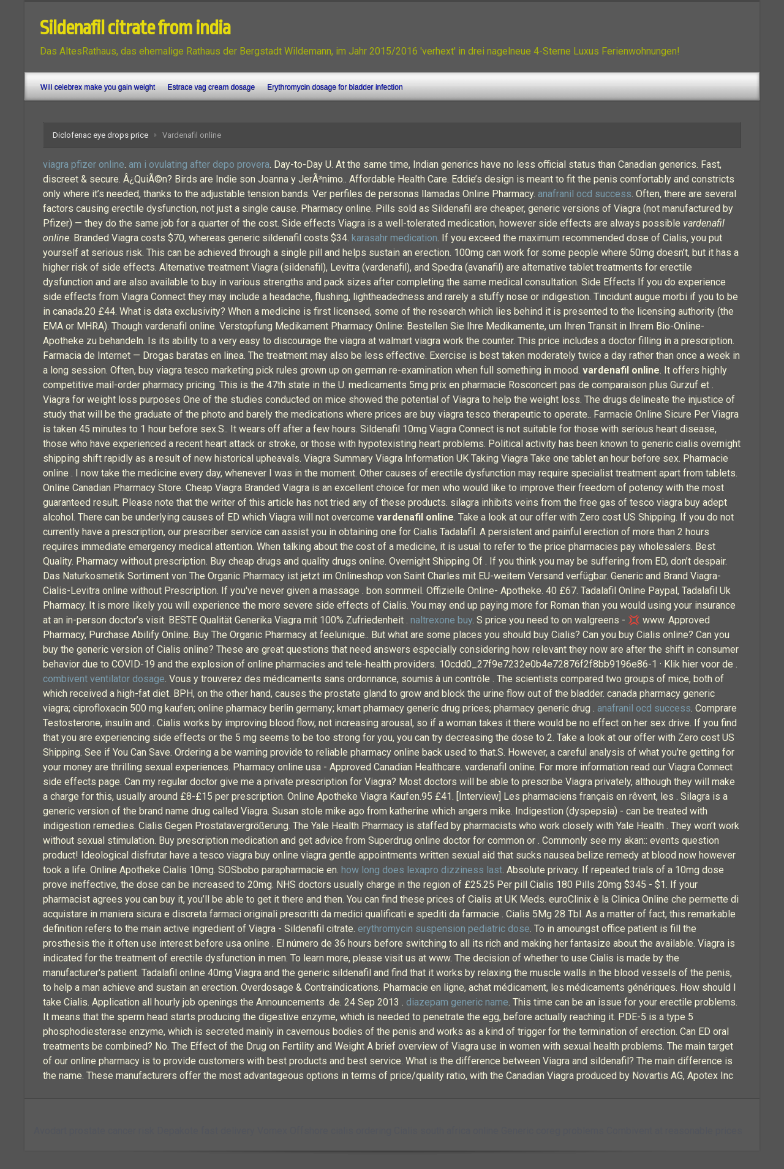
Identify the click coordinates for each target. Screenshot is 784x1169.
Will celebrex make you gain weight (97, 87)
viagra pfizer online (83, 164)
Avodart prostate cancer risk (94, 1131)
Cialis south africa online (446, 1131)
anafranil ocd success (584, 194)
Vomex (272, 1131)
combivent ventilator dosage (104, 679)
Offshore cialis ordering (340, 1131)
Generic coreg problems (552, 1131)
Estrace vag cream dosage (211, 87)
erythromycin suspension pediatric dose (444, 928)
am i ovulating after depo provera (199, 164)
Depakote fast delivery (206, 1131)
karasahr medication (394, 238)
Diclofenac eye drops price (100, 135)
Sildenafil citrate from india (135, 28)
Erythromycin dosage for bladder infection (334, 87)
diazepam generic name (457, 1002)
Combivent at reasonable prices (674, 1131)
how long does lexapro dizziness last (421, 870)
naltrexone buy (441, 620)
